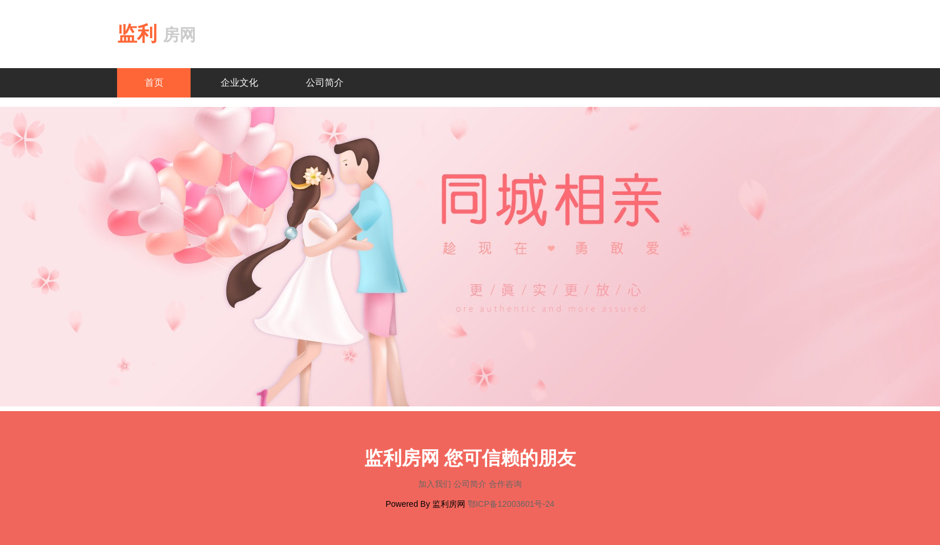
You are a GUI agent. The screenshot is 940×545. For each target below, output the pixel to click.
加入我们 (436, 484)
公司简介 (325, 83)
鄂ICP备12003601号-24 (511, 504)
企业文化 (239, 83)
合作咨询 (505, 484)
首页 (154, 83)
